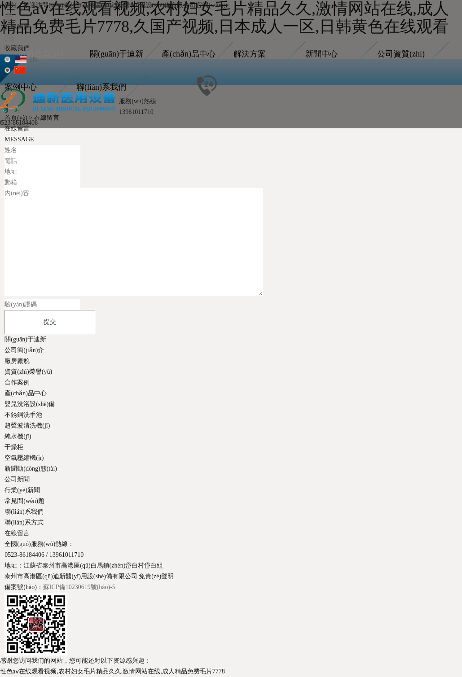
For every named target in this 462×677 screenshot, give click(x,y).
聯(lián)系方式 (23, 522)
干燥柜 (13, 447)
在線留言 (17, 26)
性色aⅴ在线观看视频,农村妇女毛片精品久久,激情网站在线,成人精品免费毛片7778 (112, 671)
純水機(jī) (17, 436)
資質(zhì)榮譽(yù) (28, 371)
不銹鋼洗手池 (23, 414)
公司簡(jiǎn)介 (24, 350)
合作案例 (17, 382)
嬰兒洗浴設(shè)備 (29, 404)
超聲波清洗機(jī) (27, 425)
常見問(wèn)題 (24, 501)
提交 (50, 322)
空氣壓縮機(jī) (24, 457)
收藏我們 (17, 48)
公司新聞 (17, 479)
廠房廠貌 (17, 361)
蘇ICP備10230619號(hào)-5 (79, 587)
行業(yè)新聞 (22, 490)
